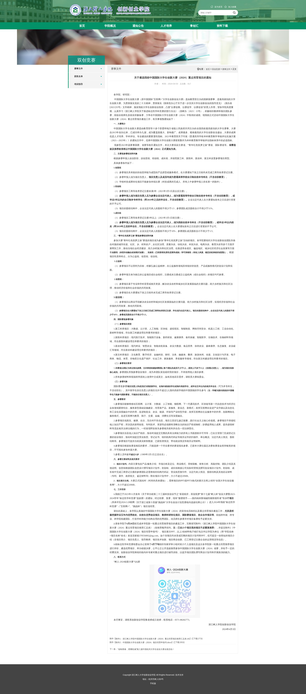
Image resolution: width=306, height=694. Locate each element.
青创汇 (194, 25)
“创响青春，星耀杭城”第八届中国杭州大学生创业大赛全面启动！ (146, 649)
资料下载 (222, 25)
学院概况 (110, 25)
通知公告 (138, 25)
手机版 (153, 683)
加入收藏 (230, 7)
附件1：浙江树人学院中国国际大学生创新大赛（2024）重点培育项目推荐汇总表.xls (153, 639)
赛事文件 (78, 68)
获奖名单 (78, 76)
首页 (82, 25)
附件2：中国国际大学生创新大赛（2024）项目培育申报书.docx (143, 642)
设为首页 (216, 7)
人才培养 (166, 25)
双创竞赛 (216, 69)
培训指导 (78, 84)
